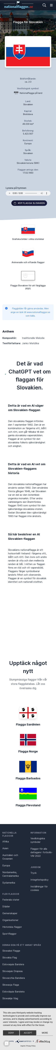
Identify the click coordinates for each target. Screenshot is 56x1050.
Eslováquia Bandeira (13, 991)
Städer (6, 906)
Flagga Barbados (28, 778)
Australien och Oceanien (10, 857)
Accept (28, 1033)
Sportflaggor (9, 933)
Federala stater (10, 899)
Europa (6, 865)
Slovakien (28, 104)
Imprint (22, 1046)
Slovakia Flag (9, 957)
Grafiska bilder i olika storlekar (28, 239)
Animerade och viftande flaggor (28, 262)
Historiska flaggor (12, 926)
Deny (11, 1033)
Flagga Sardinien (28, 724)
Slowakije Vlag (10, 998)
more (45, 1033)
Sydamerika (8, 882)
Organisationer (10, 920)
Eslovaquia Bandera (13, 964)
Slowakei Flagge (11, 950)
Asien (5, 848)
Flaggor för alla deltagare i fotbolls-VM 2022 (41, 852)
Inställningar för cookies (39, 888)
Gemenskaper (9, 913)
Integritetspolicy (39, 879)
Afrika (5, 841)
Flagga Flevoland (28, 805)
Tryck (33, 872)
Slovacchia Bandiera (13, 977)
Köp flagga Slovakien (29, 203)
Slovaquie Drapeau (12, 971)
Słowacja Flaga (10, 984)
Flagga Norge (28, 751)
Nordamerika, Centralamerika (10, 874)
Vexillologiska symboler (37, 840)
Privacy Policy (31, 1046)
